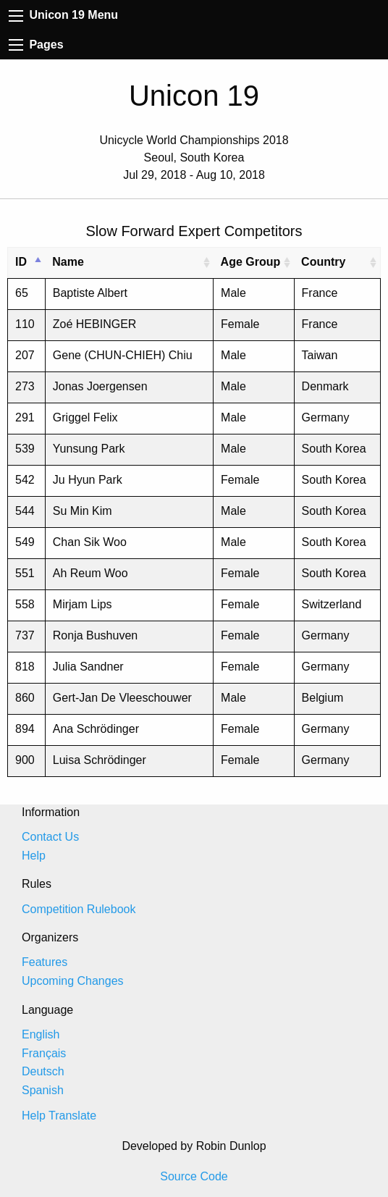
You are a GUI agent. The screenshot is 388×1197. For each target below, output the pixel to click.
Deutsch (43, 1071)
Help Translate (59, 1115)
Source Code (193, 1176)
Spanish (43, 1090)
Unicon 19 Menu (63, 15)
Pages (36, 44)
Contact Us (50, 837)
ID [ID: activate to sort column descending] (21, 262)
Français (44, 1053)
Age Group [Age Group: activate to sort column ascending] (251, 262)
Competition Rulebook (78, 909)
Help (34, 855)
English (40, 1034)
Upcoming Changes (73, 981)
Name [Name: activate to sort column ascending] (68, 262)
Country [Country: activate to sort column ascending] (323, 262)
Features (44, 962)
